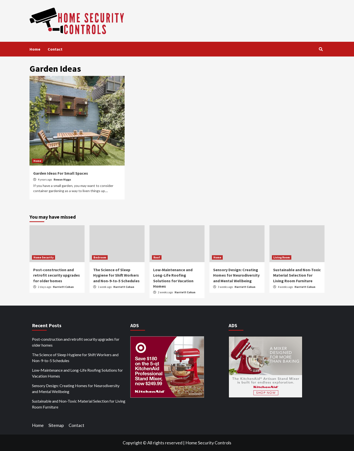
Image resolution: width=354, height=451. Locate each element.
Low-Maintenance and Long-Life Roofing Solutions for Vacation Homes (77, 373)
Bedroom (99, 257)
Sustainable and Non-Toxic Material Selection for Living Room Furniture (297, 275)
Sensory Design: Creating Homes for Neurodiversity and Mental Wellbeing (236, 275)
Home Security (43, 257)
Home (35, 49)
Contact (55, 49)
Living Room (281, 257)
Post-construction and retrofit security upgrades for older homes (56, 275)
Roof (156, 257)
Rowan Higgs (62, 179)
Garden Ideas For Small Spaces (60, 173)
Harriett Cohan (63, 287)
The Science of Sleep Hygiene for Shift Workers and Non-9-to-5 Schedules (116, 275)
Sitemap (56, 425)
